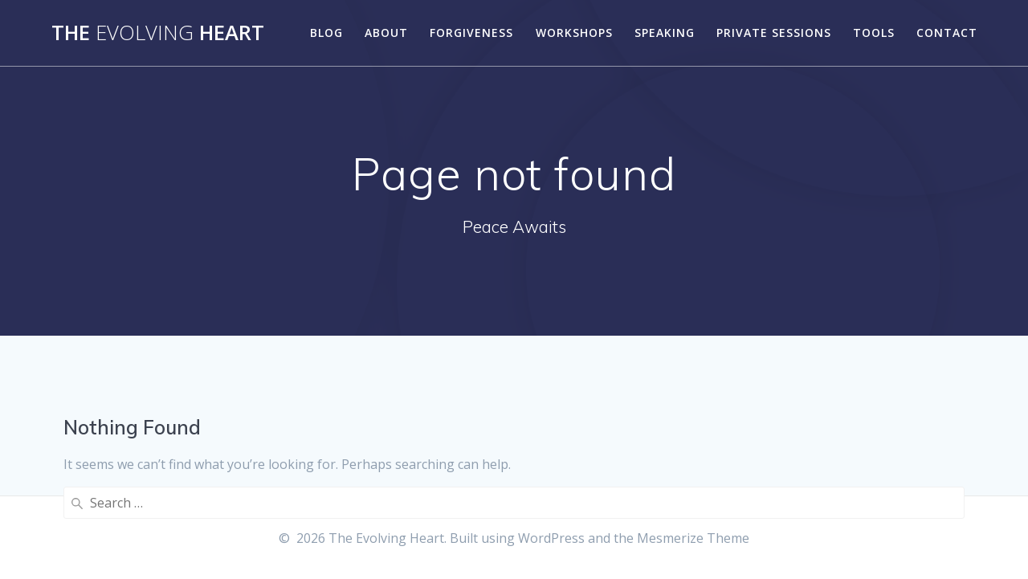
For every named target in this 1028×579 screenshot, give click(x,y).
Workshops (574, 32)
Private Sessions (773, 32)
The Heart (157, 32)
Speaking (664, 32)
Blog (326, 32)
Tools (874, 32)
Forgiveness (471, 32)
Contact (946, 32)
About (386, 32)
